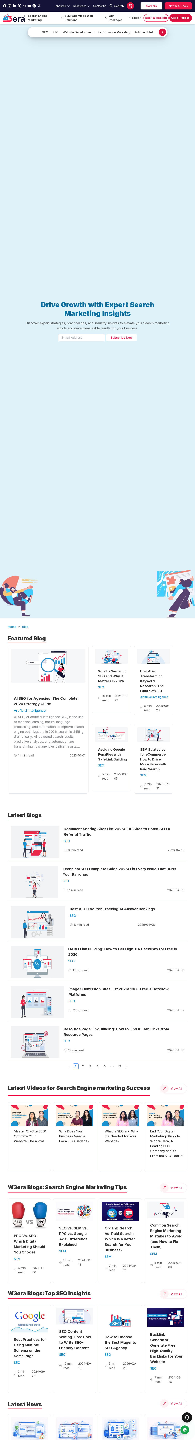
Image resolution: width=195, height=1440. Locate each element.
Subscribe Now (121, 337)
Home (12, 627)
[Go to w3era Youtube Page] (29, 6)
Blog (25, 627)
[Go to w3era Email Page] (24, 6)
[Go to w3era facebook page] (4, 6)
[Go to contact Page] (99, 6)
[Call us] (130, 5)
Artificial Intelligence (149, 32)
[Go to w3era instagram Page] (9, 6)
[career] (151, 5)
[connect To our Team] (187, 1417)
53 (119, 1066)
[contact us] (185, 1430)
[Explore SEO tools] (178, 5)
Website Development (78, 32)
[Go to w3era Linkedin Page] (14, 6)
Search (116, 6)
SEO (45, 32)
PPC (55, 32)
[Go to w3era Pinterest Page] (34, 6)
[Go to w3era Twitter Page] (19, 6)
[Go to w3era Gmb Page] (39, 6)
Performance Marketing (114, 32)
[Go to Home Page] (14, 18)
